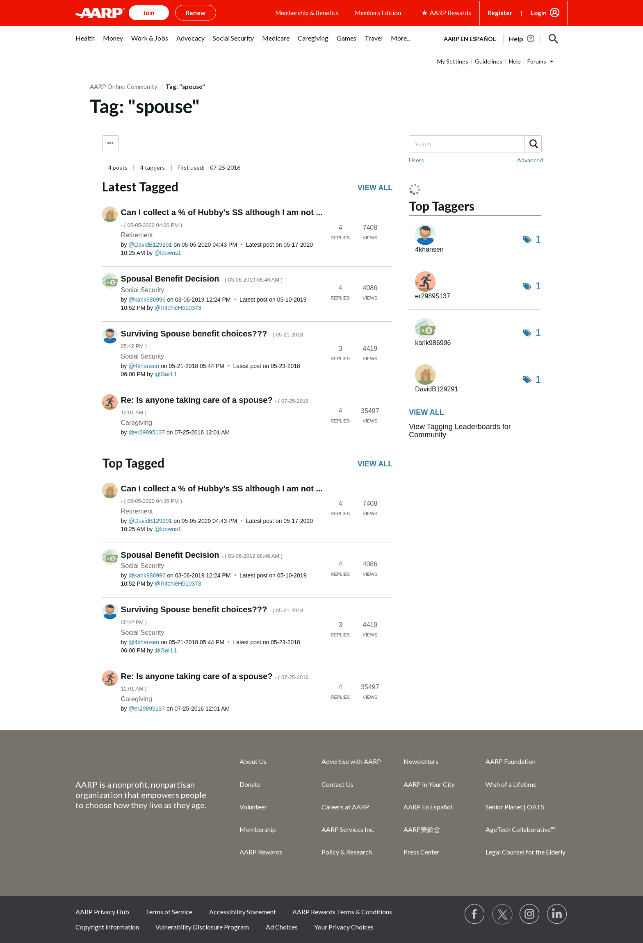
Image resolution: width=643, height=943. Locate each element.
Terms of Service (169, 912)
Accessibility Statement (242, 912)
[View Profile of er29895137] (146, 432)
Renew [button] (195, 12)
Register (500, 12)
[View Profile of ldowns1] (167, 253)
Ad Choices (282, 927)
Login (539, 12)
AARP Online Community (123, 86)
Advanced (530, 160)
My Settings (452, 61)
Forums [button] (536, 61)
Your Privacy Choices (344, 927)
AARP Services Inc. (348, 829)
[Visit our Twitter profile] (502, 914)
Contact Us (337, 784)
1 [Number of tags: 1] (538, 239)
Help (515, 61)
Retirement (137, 235)
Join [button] (149, 12)
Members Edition (378, 12)
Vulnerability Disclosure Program (202, 927)
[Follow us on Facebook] (475, 914)
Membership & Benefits (306, 12)
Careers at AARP (345, 807)
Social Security (142, 289)
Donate (249, 784)
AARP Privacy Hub (102, 912)
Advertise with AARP (351, 761)
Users (416, 160)
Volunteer (253, 807)
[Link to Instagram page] (530, 914)
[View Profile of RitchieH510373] (178, 307)
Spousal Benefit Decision (202, 278)
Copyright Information (107, 927)
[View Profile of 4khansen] (143, 366)
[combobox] (475, 143)
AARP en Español (470, 38)
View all (375, 188)
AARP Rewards (261, 852)
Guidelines (488, 61)
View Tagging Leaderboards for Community (460, 431)
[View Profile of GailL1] (166, 374)
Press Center (422, 852)
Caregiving (136, 422)
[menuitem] (85, 42)
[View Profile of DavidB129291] (150, 244)
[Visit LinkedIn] (557, 914)
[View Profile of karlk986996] (147, 299)
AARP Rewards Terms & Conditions (342, 912)
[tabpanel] (502, 38)
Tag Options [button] (110, 143)
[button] (553, 39)
